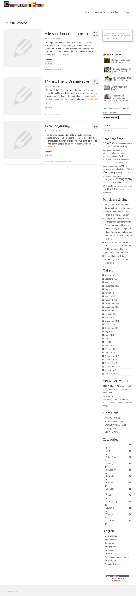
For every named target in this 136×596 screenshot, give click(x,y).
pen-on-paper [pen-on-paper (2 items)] (107, 176)
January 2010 (111, 374)
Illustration (110, 476)
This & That (111, 520)
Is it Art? (109, 482)
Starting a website (58, 161)
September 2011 (112, 328)
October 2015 (111, 279)
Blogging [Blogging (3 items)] (122, 143)
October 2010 (111, 363)
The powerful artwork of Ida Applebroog (122, 79)
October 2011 (111, 324)
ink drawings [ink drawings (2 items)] (111, 163)
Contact (115, 11)
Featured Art (99, 11)
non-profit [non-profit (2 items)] (117, 166)
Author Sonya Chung (114, 421)
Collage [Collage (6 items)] (113, 147)
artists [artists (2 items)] (116, 143)
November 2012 (112, 307)
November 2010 (112, 360)
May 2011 (109, 338)
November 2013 (112, 286)
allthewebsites (111, 536)
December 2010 (112, 356)
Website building (67, 161)
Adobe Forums (50, 114)
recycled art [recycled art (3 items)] (126, 182)
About (127, 11)
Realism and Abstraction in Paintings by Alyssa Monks (116, 98)
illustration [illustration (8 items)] (113, 159)
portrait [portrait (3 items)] (109, 182)
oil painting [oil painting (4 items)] (120, 169)
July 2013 (109, 289)
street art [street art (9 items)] (110, 189)
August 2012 (110, 314)
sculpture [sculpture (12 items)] (108, 185)
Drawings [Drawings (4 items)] (107, 150)
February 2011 (111, 349)
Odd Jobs (110, 489)
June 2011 (109, 335)
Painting (109, 495)
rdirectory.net (110, 560)
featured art (111, 470)
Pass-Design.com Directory (117, 557)
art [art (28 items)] (105, 143)
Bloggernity (110, 543)
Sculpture (110, 508)
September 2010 (112, 367)
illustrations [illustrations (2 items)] (123, 160)
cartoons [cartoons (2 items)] (129, 143)
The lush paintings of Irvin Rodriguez (120, 61)
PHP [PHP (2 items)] (104, 182)
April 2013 (109, 293)
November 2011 (112, 321)
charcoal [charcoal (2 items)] (106, 147)
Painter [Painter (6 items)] (128, 169)
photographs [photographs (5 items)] (108, 179)
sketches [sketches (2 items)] (126, 186)
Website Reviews (112, 564)
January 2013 (111, 300)
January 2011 (111, 353)
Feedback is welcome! (111, 38)
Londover (109, 550)
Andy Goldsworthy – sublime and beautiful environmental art (118, 249)
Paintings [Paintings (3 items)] (119, 173)
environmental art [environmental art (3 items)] (109, 153)
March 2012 (110, 317)
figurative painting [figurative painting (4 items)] (110, 156)
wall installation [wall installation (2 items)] (121, 189)
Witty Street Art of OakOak (119, 88)
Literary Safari (111, 428)
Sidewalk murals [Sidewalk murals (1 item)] (118, 186)
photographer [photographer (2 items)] (117, 176)
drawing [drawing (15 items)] (122, 146)
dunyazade (109, 204)
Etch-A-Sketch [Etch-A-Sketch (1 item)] (121, 153)
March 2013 (110, 296)
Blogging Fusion (112, 546)
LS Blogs (109, 553)
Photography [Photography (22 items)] (123, 179)
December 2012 (112, 303)
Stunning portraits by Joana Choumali (121, 70)
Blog (54, 38)
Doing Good (111, 457)
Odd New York (111, 432)
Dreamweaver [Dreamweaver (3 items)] (116, 150)
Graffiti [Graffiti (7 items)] (121, 156)
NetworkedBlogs (113, 576)
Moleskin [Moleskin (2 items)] (111, 166)
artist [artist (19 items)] (110, 143)
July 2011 (109, 331)
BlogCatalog (110, 539)
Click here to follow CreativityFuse (117, 579)
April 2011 (109, 342)
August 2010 (110, 370)
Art (107, 444)
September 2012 (112, 310)
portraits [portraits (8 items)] (117, 182)
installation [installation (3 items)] (120, 163)
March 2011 (110, 345)
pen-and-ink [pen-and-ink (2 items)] (127, 173)
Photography (111, 501)
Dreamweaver (49, 69)
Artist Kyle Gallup (112, 418)
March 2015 (110, 282)
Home (86, 11)
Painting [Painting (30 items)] (109, 172)
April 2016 (109, 275)
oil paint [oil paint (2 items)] (112, 169)
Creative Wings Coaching (116, 425)
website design (57, 69)
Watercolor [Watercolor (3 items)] (107, 192)
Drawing (109, 463)
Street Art (110, 514)
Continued (65, 54)
